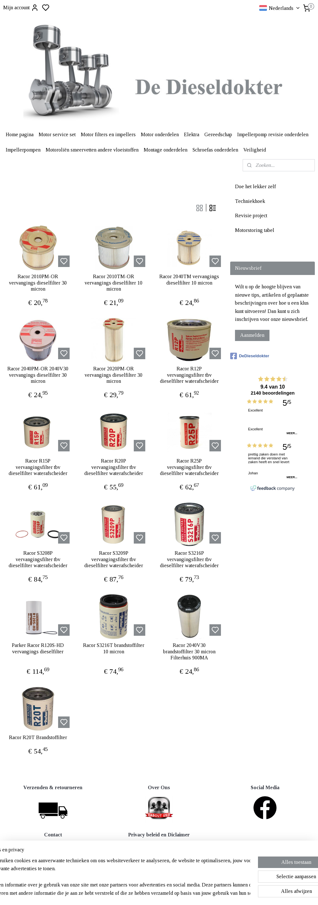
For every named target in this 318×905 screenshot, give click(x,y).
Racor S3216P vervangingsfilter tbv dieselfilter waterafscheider (189, 559)
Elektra (191, 134)
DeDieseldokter (249, 356)
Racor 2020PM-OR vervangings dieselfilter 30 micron (113, 375)
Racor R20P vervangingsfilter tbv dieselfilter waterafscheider (113, 467)
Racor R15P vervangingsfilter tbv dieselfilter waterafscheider (38, 467)
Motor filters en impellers (108, 134)
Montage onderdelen (165, 149)
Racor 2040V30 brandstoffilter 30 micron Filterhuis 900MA (189, 651)
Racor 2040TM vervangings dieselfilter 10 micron (189, 280)
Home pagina (20, 134)
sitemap (180, 893)
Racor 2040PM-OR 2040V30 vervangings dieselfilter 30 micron (37, 375)
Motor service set (57, 134)
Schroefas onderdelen (215, 149)
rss (190, 893)
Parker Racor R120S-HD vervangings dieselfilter (38, 648)
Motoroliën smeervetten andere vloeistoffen (92, 149)
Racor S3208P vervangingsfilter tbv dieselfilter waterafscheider (38, 559)
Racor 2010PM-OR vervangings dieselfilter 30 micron (38, 283)
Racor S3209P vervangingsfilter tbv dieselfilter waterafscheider (113, 559)
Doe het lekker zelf (255, 186)
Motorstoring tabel (254, 230)
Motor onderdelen (160, 134)
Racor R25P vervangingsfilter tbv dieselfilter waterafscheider (189, 467)
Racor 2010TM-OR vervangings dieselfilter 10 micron (113, 283)
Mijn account (21, 7)
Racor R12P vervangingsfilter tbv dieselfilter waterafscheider (189, 375)
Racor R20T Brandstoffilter (38, 737)
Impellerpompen (23, 149)
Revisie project (251, 215)
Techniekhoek (250, 201)
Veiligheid (254, 149)
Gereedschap (218, 134)
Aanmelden (252, 335)
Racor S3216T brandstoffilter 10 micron (113, 648)
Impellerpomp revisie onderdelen (272, 134)
